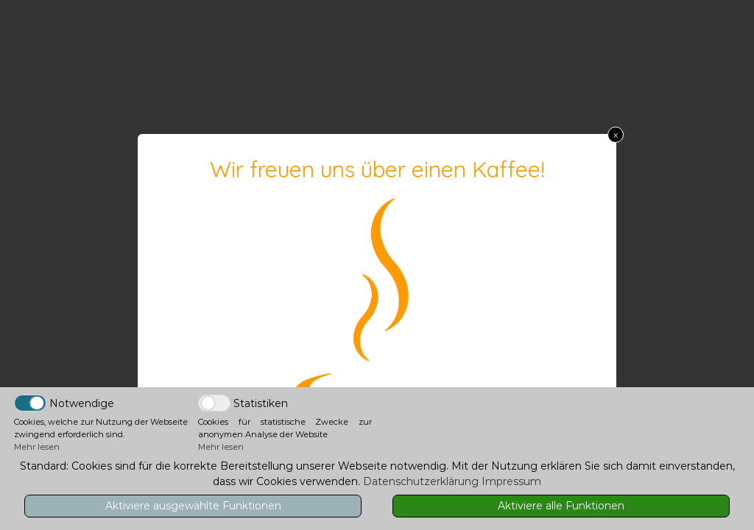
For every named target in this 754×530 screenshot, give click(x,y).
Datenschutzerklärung (421, 481)
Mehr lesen (37, 447)
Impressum (511, 481)
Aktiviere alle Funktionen (561, 505)
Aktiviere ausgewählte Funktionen (193, 505)
